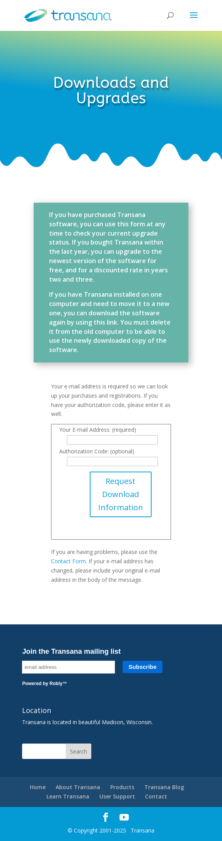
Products (122, 787)
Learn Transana (67, 796)
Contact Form (68, 561)
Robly (56, 683)
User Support (117, 796)
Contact (156, 796)
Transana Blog (164, 787)
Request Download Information (120, 494)
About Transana (78, 787)
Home (38, 787)
